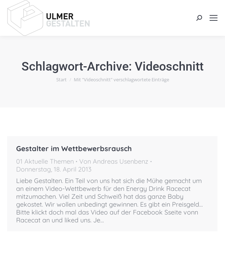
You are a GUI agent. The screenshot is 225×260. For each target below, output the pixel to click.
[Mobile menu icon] (213, 18)
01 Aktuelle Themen (45, 161)
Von (113, 161)
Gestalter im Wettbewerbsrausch (74, 148)
